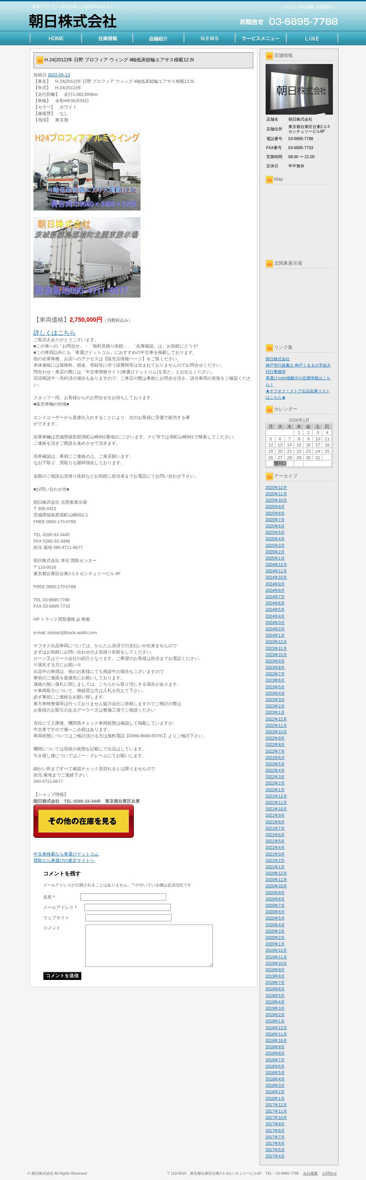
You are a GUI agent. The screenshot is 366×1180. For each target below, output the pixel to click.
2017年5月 (275, 1149)
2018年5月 (275, 1072)
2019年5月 (275, 995)
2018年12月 (276, 1028)
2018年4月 (275, 1079)
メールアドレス (60, 907)
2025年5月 (275, 532)
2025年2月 (275, 552)
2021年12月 (276, 796)
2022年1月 (275, 790)
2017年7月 (275, 1137)
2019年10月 (276, 963)
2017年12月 (276, 1105)
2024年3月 (275, 622)
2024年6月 (275, 603)
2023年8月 (275, 667)
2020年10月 (276, 886)
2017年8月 (275, 1130)
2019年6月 (275, 989)
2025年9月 (275, 506)
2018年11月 (276, 1034)
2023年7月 (275, 674)
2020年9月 (275, 892)
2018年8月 (275, 1053)
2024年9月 (275, 584)
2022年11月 (276, 725)
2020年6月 (275, 912)
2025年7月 (275, 519)
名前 (49, 896)
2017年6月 (275, 1143)
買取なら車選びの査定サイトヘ (63, 860)
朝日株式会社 (278, 359)
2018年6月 (275, 1066)
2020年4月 (275, 925)
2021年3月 (275, 854)
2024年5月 (275, 609)
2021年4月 (275, 847)
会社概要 (306, 6)
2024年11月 (276, 571)
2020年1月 (275, 944)
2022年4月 (275, 770)
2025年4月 (275, 539)
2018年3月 (275, 1085)
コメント (52, 927)
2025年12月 (276, 487)
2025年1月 (275, 558)
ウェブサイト (56, 917)
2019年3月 (275, 1008)
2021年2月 (275, 860)
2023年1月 (275, 712)
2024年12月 (276, 564)
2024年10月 (276, 577)
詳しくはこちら (54, 332)
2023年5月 (275, 687)
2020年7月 (275, 905)
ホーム (290, 6)
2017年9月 (275, 1124)
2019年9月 (275, 970)
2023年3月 (275, 699)
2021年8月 (275, 822)
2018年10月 (276, 1040)
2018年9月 (275, 1047)
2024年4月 (275, 616)
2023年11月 (276, 648)
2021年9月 (275, 815)
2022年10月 (276, 732)
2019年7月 (275, 982)
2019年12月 (276, 950)
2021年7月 (275, 828)
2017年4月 (275, 1156)
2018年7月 (275, 1060)
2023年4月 (275, 693)
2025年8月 (275, 513)
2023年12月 (276, 641)
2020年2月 (275, 937)
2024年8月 (275, 590)
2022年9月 (275, 738)
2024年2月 (275, 629)
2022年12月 (276, 719)
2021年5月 (275, 841)
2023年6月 (275, 680)
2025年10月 (276, 500)
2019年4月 (275, 1002)
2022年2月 (275, 783)
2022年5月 (275, 764)
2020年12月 (276, 873)
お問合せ (324, 6)
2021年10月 (276, 809)
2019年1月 (275, 1021)
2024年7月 (275, 597)
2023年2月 (275, 706)
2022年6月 (275, 757)
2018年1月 (275, 1098)
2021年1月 (275, 867)
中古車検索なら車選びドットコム (66, 854)
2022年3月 (275, 776)
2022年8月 (275, 744)
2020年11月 (276, 879)
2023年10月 (276, 655)
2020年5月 (275, 918)
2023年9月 (275, 661)
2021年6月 (275, 834)
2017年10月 (276, 1117)
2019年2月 (275, 1014)
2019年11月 (276, 957)
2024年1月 (275, 635)
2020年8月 (275, 899)
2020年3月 (275, 931)
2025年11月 (276, 494)
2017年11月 (276, 1111)
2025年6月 (275, 526)
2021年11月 (276, 802)
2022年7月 (275, 751)
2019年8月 (275, 976)
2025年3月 (275, 545)
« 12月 (280, 463)
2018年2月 (275, 1092)
